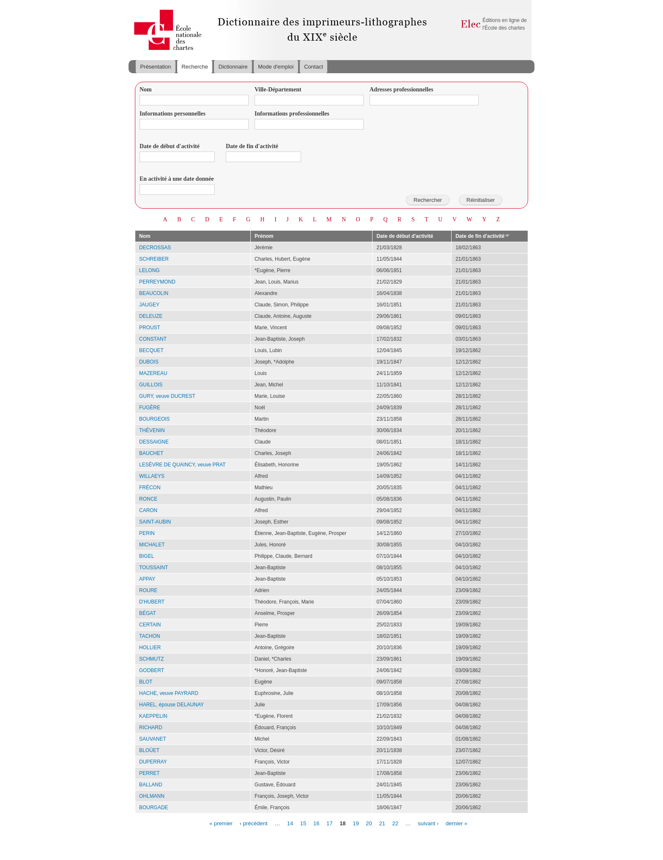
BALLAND (150, 785)
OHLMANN (151, 796)
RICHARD (150, 727)
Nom (146, 89)
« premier (221, 823)
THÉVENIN (152, 430)
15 (303, 823)
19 (356, 823)
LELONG (149, 270)
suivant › (428, 823)
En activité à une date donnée (177, 179)
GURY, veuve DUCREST (167, 396)
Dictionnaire (233, 66)
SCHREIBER (154, 259)
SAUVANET (152, 739)
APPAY (147, 579)
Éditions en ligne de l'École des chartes (504, 24)
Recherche (194, 66)
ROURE (148, 590)
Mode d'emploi (275, 66)
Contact (313, 66)
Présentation (155, 66)
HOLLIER (150, 648)
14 (290, 823)
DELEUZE (150, 316)
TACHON (149, 636)
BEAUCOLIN (153, 293)
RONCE (148, 499)
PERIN (147, 533)
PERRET (149, 773)
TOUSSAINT (153, 568)
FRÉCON (150, 488)
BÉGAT (147, 613)
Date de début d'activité (170, 146)
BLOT (145, 682)
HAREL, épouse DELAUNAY (171, 705)
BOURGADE (153, 807)
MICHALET (152, 545)
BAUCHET (151, 453)
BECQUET (151, 350)
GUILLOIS (150, 385)
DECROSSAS (155, 248)
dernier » (456, 823)
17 (329, 823)
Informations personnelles (172, 113)
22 (395, 823)
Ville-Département (278, 89)
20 (369, 823)
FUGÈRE (149, 408)
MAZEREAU (153, 373)
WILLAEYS (151, 476)
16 (316, 823)
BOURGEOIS (154, 419)
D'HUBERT (151, 602)
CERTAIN (150, 625)
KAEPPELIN (153, 716)
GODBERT (151, 670)
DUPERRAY (153, 762)
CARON (148, 510)
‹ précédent (254, 823)
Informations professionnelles (292, 113)
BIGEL (146, 556)
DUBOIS (149, 362)
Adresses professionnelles (401, 89)
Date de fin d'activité (252, 146)
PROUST (149, 328)
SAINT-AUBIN (155, 522)
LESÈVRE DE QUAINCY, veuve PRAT (182, 465)
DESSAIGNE (154, 442)
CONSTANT (153, 339)
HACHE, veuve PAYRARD (168, 693)
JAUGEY (149, 305)
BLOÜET (149, 750)
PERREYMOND (157, 282)
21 (382, 823)
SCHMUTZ (151, 659)
